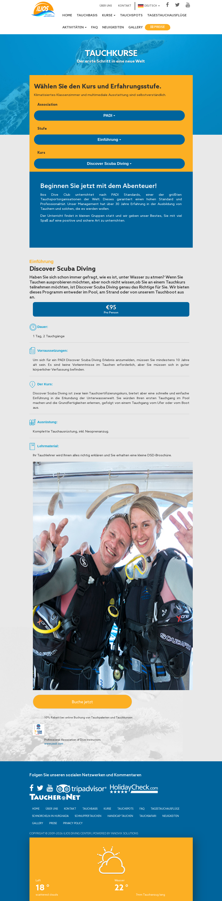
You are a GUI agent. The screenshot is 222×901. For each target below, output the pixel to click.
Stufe (42, 128)
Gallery (135, 27)
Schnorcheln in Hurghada (50, 816)
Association (47, 104)
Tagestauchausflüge (167, 15)
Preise (157, 27)
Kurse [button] (108, 15)
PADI (109, 115)
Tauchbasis (87, 15)
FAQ (94, 27)
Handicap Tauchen (120, 816)
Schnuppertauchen (88, 816)
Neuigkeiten (113, 27)
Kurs (41, 152)
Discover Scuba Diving (109, 163)
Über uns (106, 5)
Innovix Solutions (124, 833)
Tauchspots (131, 15)
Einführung (109, 139)
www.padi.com (53, 743)
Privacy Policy (73, 823)
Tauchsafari (147, 816)
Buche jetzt (82, 701)
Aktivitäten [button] (74, 27)
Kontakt (124, 5)
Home (67, 15)
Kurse (107, 808)
